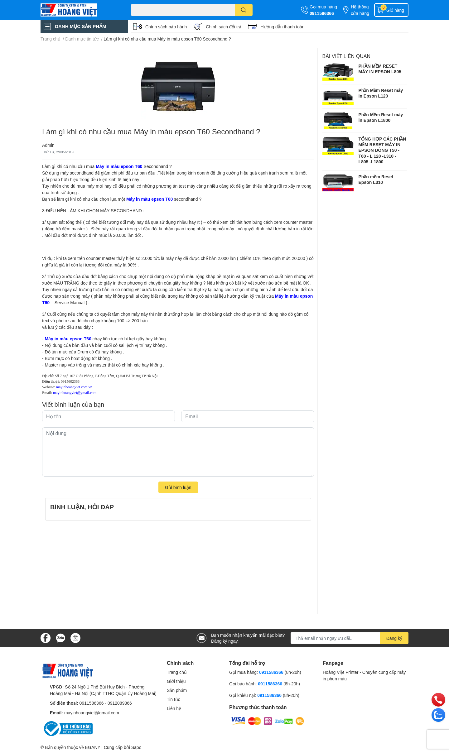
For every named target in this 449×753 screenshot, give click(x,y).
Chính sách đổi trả (223, 26)
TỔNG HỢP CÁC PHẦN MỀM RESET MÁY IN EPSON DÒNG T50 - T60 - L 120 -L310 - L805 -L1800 (382, 150)
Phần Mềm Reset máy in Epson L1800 (381, 117)
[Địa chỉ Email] (349, 638)
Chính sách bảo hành (166, 26)
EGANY (92, 747)
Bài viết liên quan (346, 56)
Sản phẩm (177, 690)
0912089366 (120, 703)
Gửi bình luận (178, 487)
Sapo (136, 747)
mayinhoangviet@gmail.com (91, 712)
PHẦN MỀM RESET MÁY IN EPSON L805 (380, 68)
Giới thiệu (176, 681)
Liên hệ (174, 708)
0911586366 (322, 13)
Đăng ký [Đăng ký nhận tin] (394, 638)
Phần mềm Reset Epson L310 (376, 179)
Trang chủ (177, 672)
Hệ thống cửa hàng (360, 10)
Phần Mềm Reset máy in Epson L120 (381, 93)
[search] (244, 10)
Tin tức (173, 699)
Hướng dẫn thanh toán (282, 26)
